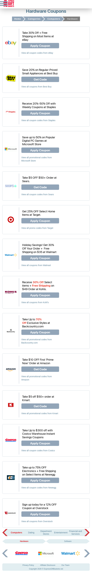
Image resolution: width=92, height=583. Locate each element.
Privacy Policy (28, 565)
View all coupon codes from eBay (37, 53)
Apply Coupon (40, 46)
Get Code (40, 79)
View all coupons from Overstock (37, 521)
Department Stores (46, 532)
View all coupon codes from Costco (38, 450)
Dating (31, 532)
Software (67, 541)
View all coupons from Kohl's (35, 302)
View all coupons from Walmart (36, 265)
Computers (53, 19)
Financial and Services (75, 532)
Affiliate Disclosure (47, 565)
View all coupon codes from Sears (37, 194)
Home (17, 19)
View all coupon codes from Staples (38, 120)
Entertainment (60, 532)
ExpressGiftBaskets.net (53, 569)
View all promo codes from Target (37, 228)
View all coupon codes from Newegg (38, 487)
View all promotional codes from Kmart (39, 413)
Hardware (24, 541)
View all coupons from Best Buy (36, 86)
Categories (34, 19)
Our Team (65, 565)
